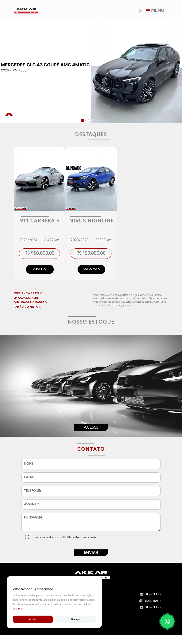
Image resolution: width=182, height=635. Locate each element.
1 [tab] (83, 121)
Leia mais (18, 608)
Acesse (91, 427)
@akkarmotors (153, 601)
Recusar (75, 619)
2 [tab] (87, 121)
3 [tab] (92, 121)
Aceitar (33, 619)
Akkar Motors (153, 594)
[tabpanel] (91, 72)
